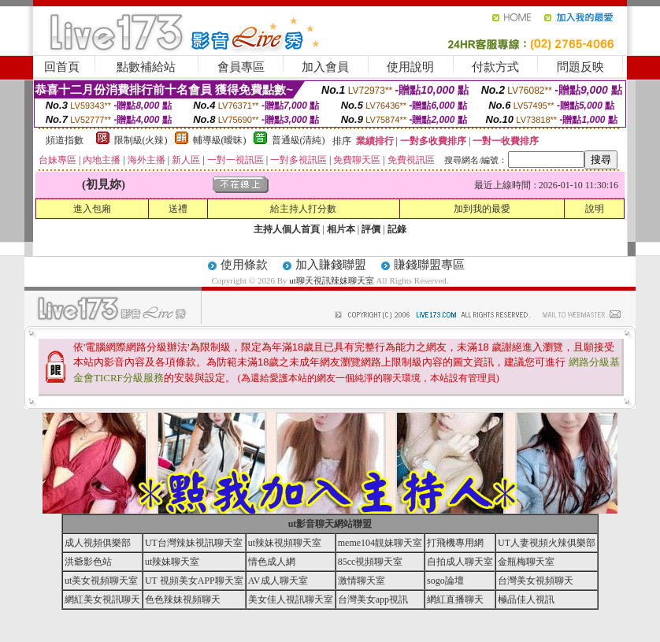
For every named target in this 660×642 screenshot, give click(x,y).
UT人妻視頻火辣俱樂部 (546, 542)
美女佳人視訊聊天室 (290, 599)
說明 (594, 208)
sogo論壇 (445, 580)
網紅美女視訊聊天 (102, 599)
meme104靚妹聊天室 (380, 542)
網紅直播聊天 (455, 599)
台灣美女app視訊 (373, 599)
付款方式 (495, 67)
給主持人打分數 (303, 208)
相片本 (341, 229)
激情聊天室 (361, 580)
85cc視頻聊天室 (370, 561)
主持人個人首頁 (287, 229)
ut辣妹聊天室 (172, 561)
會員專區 (241, 67)
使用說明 (410, 67)
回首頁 (62, 67)
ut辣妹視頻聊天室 (284, 542)
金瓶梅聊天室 (526, 561)
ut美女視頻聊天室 (101, 580)
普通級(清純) (298, 140)
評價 (371, 229)
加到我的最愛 (482, 208)
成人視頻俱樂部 (98, 542)
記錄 (396, 229)
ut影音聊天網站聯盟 (330, 523)
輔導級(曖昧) (220, 140)
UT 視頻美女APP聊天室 (194, 580)
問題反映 (580, 67)
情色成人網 (271, 561)
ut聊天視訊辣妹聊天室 (331, 280)
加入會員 (325, 67)
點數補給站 (146, 67)
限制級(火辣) (141, 140)
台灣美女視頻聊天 (535, 580)
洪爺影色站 (88, 561)
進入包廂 (92, 208)
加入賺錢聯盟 (330, 264)
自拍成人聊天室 (460, 561)
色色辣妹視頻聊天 (183, 599)
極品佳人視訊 (526, 599)
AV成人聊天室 (278, 580)
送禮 (178, 208)
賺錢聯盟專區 (429, 264)
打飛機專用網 (455, 542)
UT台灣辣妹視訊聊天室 (194, 542)
